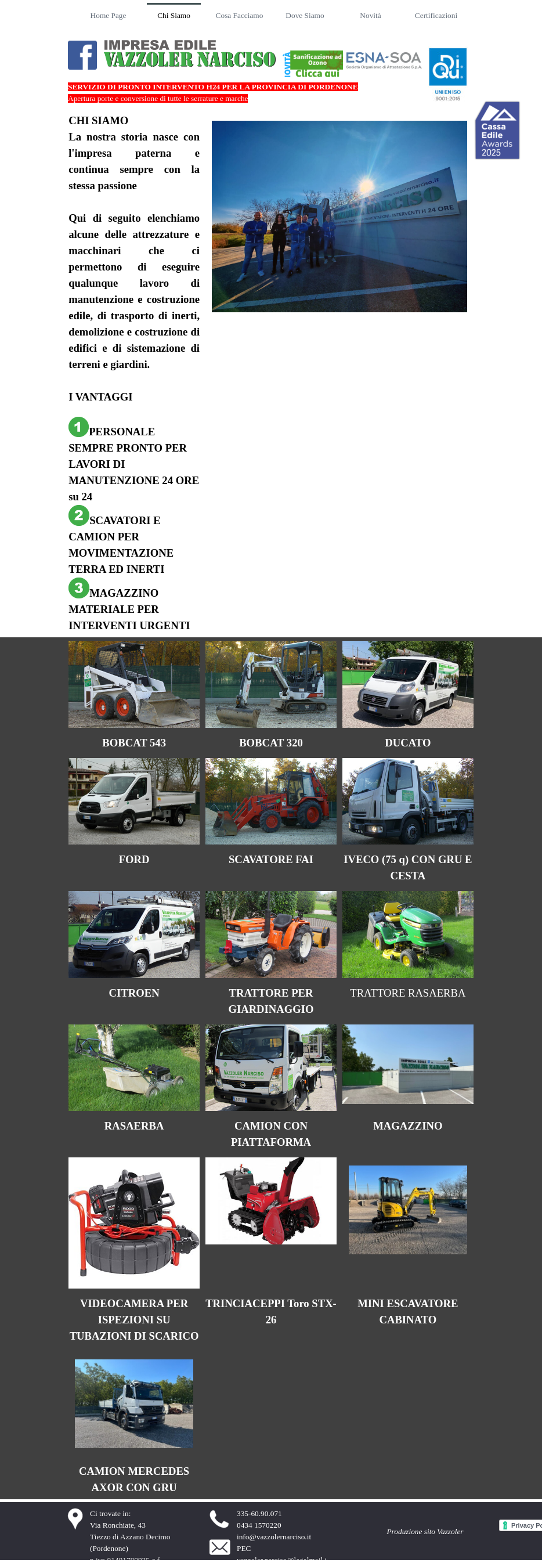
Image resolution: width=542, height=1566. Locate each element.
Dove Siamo (305, 15)
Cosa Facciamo (239, 15)
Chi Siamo (173, 15)
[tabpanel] (134, 373)
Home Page (109, 15)
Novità (370, 15)
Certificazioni (436, 15)
